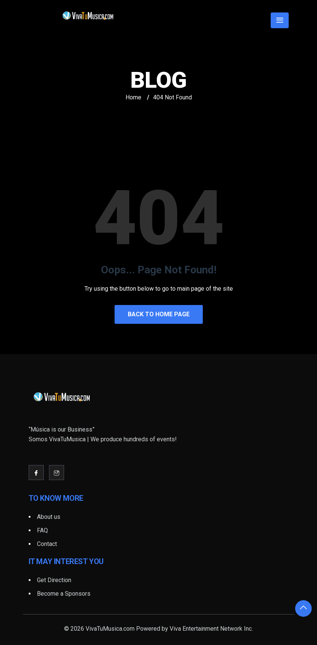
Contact (47, 543)
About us (48, 516)
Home (133, 97)
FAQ (42, 530)
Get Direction (54, 580)
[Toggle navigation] (280, 20)
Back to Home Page (159, 314)
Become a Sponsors (63, 593)
